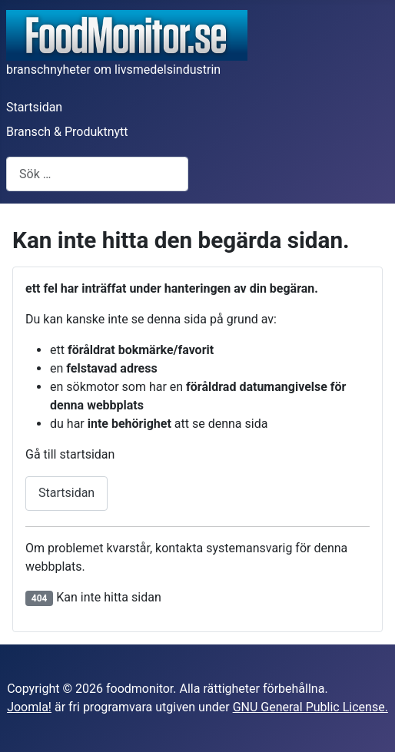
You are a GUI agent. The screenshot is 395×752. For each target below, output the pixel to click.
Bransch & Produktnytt (67, 131)
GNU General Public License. (310, 707)
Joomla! (29, 707)
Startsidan (34, 107)
